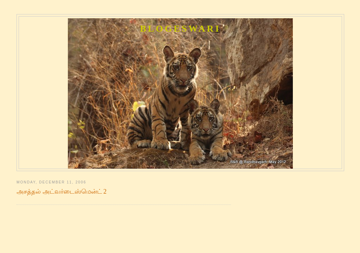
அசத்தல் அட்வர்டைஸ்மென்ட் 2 (62, 191)
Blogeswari (180, 29)
